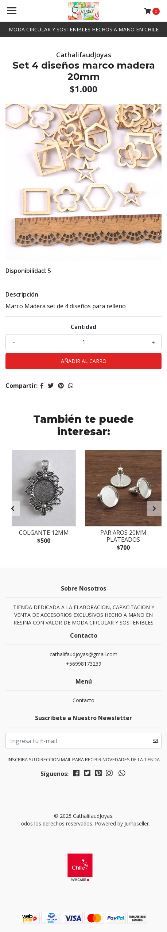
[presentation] (12, 508)
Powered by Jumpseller (122, 823)
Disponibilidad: (25, 271)
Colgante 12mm (44, 533)
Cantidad (83, 327)
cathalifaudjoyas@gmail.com (83, 654)
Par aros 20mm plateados (123, 536)
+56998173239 (83, 663)
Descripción (21, 294)
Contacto (83, 700)
